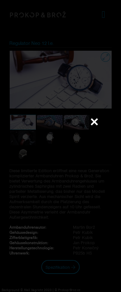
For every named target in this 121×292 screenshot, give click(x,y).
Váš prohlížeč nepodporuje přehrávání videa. (60, 145)
